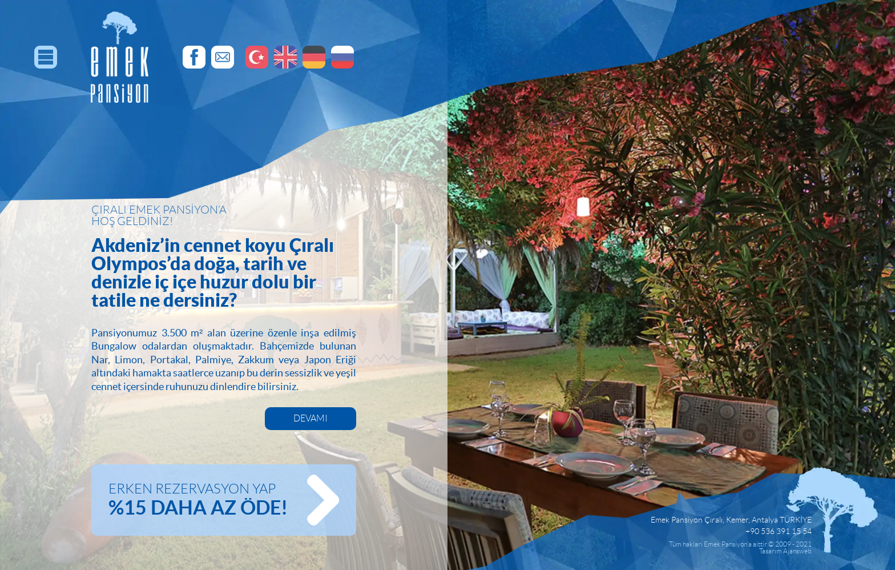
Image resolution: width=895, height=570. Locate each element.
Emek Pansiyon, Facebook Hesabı (194, 57)
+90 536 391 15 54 (778, 531)
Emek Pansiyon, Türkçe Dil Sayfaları (256, 57)
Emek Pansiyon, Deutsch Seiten (314, 57)
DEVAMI (310, 418)
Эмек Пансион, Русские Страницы (342, 57)
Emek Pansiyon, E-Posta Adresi (222, 57)
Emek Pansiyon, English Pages (285, 57)
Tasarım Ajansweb (785, 551)
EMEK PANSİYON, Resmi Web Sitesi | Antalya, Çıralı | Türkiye (120, 57)
